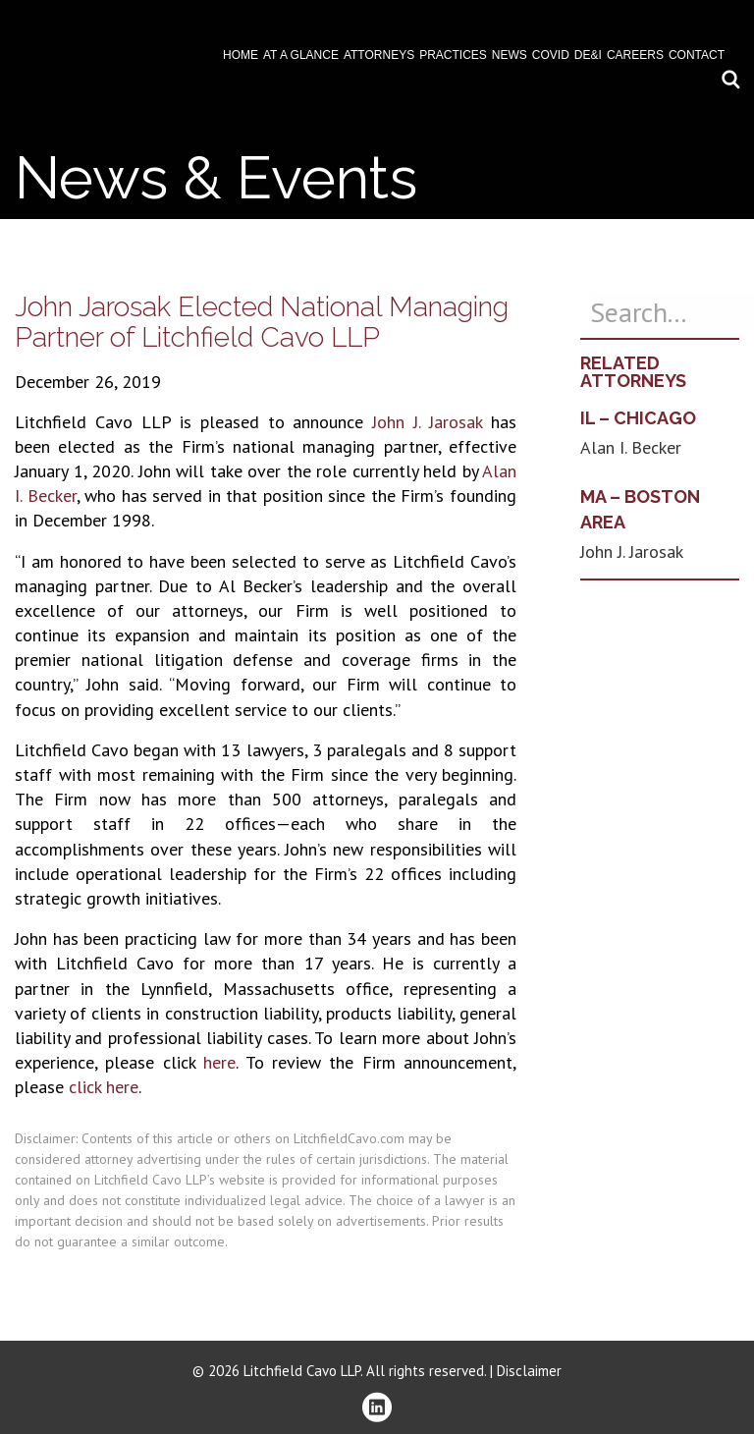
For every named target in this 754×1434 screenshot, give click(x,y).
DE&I (588, 55)
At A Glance (301, 55)
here (219, 1062)
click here (103, 1087)
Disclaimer (529, 1370)
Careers (635, 55)
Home (240, 55)
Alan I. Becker (630, 447)
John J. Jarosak (427, 422)
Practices (453, 55)
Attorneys (379, 55)
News (509, 55)
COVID (550, 55)
